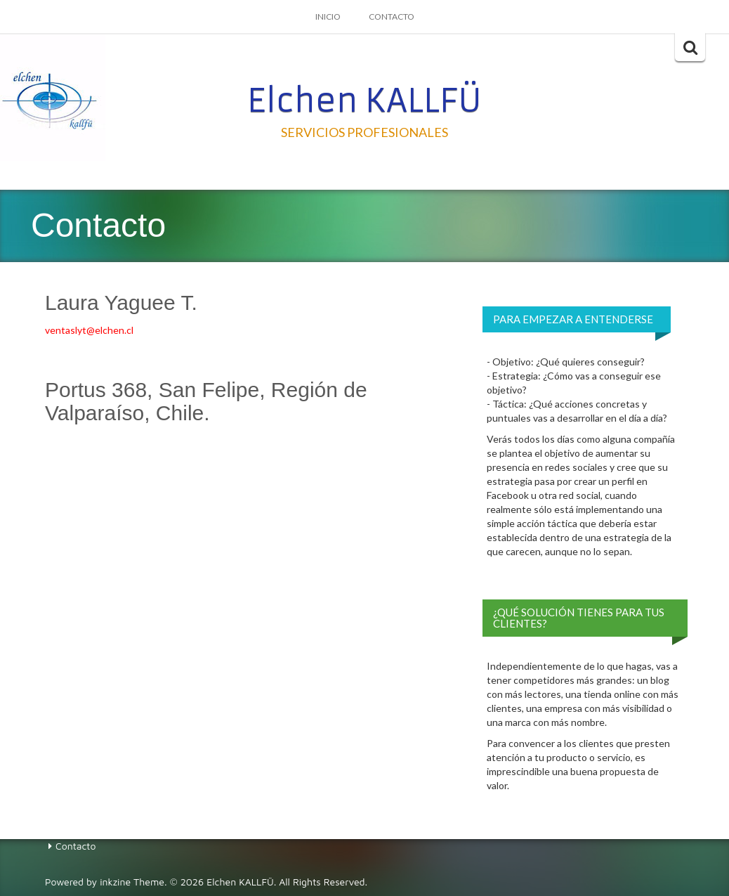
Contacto (391, 16)
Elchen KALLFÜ (364, 100)
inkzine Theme (132, 882)
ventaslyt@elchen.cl (89, 330)
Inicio (328, 16)
